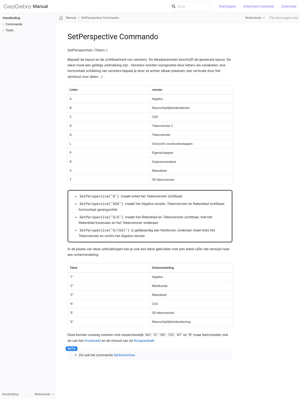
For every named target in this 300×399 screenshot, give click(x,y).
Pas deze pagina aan (283, 18)
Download (288, 6)
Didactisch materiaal (259, 6)
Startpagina (227, 6)
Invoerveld (93, 340)
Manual (26, 6)
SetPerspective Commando (100, 18)
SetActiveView (124, 355)
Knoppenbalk (144, 340)
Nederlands (253, 18)
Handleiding (11, 18)
